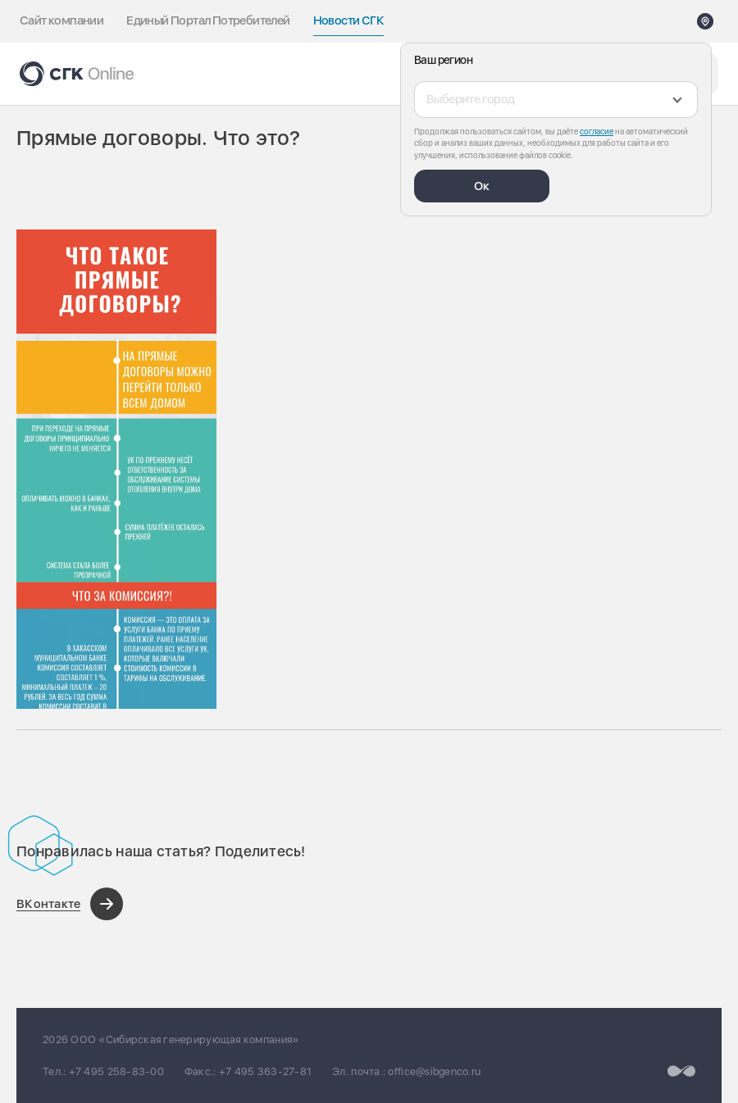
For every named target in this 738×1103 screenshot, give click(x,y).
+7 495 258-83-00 (116, 1071)
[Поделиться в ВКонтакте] (69, 903)
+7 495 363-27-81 (265, 1071)
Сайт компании (61, 20)
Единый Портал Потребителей (207, 20)
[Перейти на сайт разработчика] (681, 1070)
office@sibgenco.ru (434, 1071)
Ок (482, 186)
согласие (596, 131)
